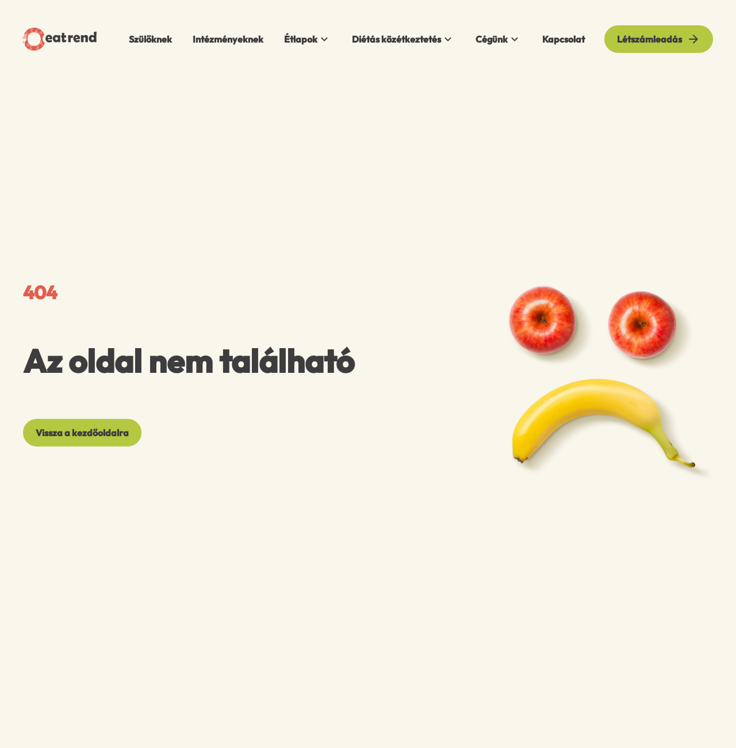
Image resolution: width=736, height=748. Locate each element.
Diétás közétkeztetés (403, 39)
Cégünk (499, 39)
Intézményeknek (228, 39)
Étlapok (307, 39)
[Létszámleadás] (658, 39)
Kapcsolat (563, 39)
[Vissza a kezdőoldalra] (82, 432)
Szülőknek (150, 39)
